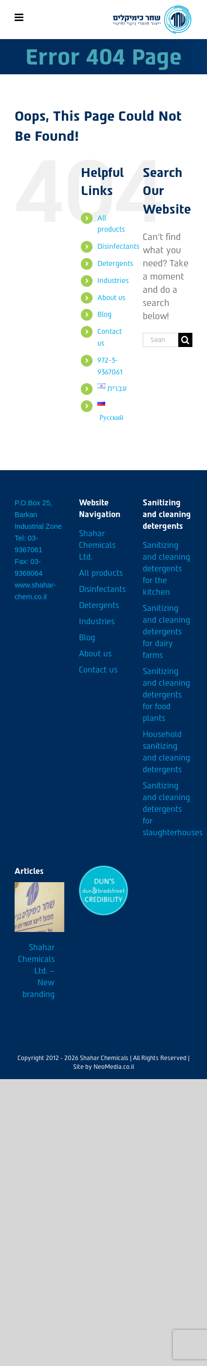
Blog (104, 314)
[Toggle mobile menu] (20, 17)
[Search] (185, 340)
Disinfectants (118, 246)
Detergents (115, 264)
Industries (113, 281)
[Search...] (160, 340)
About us (111, 298)
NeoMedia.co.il (114, 1066)
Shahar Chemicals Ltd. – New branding (36, 971)
